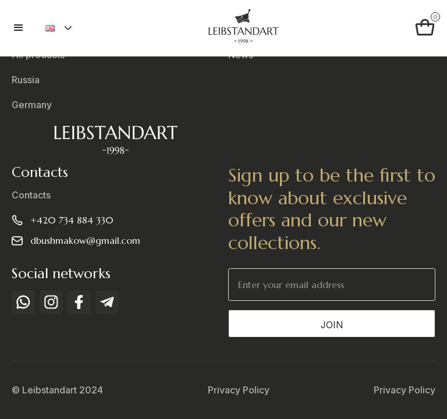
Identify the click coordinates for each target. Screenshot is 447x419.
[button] (24, 28)
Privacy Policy (238, 390)
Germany (32, 105)
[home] (243, 28)
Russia (26, 80)
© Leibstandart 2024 (57, 390)
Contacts (31, 195)
